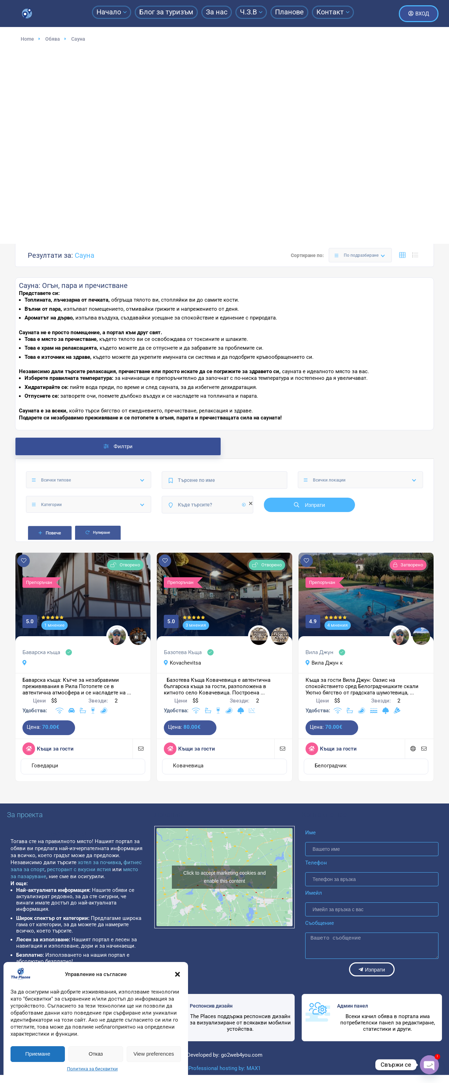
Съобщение (319, 923)
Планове (289, 12)
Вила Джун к (324, 663)
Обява (52, 39)
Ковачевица (188, 765)
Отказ (96, 1054)
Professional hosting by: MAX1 (224, 1068)
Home (27, 39)
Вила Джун (320, 652)
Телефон (316, 863)
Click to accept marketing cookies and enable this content (224, 877)
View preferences (154, 1054)
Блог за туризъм (166, 12)
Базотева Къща (183, 652)
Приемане (37, 1054)
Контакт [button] (332, 12)
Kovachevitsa (182, 663)
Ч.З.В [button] (251, 12)
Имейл (313, 893)
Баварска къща (41, 652)
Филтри (118, 446)
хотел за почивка (98, 862)
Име (310, 832)
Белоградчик (331, 765)
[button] (177, 974)
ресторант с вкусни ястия (79, 869)
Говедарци (45, 765)
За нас (216, 12)
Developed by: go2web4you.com (224, 1055)
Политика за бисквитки (92, 1068)
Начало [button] (111, 12)
